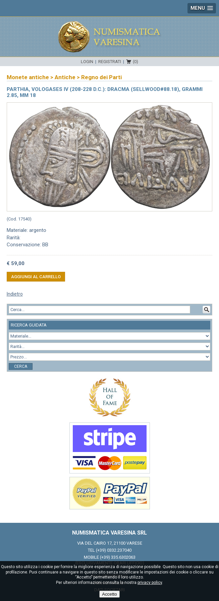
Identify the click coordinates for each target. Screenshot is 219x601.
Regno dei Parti (101, 77)
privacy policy (150, 582)
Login (87, 61)
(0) (135, 61)
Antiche (65, 77)
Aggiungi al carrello (36, 276)
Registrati (109, 61)
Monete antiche (28, 77)
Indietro (15, 294)
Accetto (109, 594)
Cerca (20, 366)
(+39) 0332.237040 (113, 550)
